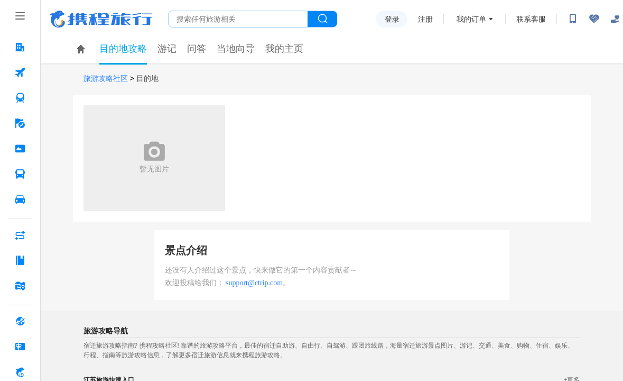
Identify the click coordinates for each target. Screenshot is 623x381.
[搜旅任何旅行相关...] (238, 19)
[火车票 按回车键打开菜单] (20, 98)
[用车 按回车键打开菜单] (20, 199)
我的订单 (471, 19)
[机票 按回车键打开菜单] (20, 72)
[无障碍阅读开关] (594, 19)
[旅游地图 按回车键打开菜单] (20, 286)
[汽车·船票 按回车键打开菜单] (20, 174)
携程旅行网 (101, 19)
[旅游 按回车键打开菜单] (20, 123)
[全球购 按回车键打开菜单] (20, 321)
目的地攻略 (123, 48)
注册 (425, 19)
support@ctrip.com (254, 283)
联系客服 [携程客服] (531, 19)
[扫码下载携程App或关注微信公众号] (573, 19)
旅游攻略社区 (105, 79)
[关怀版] (615, 19)
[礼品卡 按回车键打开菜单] (20, 346)
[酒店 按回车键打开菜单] (20, 47)
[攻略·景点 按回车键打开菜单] (20, 260)
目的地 (147, 79)
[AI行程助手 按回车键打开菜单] (20, 235)
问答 (196, 48)
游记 (166, 48)
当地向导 (236, 48)
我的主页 (284, 48)
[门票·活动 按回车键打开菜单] (20, 149)
